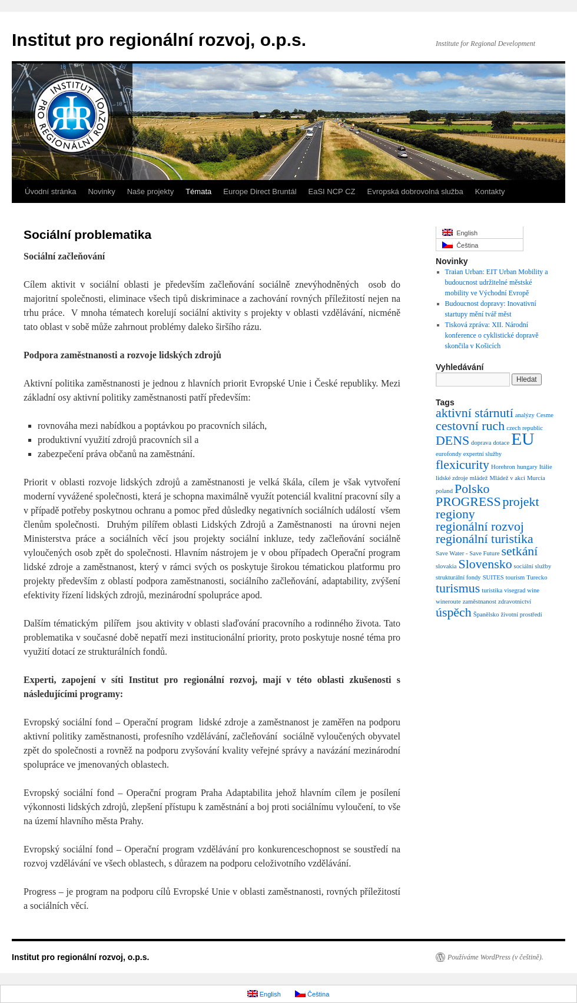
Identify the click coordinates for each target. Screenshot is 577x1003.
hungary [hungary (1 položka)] (527, 467)
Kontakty (490, 191)
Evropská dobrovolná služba (415, 191)
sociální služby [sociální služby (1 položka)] (533, 566)
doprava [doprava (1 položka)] (481, 442)
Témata (198, 191)
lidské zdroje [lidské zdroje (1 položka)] (452, 478)
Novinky (101, 191)
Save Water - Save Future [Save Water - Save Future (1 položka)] (467, 553)
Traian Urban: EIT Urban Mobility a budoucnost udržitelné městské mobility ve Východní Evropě (496, 282)
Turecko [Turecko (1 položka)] (536, 577)
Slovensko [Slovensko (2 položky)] (485, 564)
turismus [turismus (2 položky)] (458, 588)
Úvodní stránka (50, 191)
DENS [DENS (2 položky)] (452, 441)
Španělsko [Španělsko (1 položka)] (486, 614)
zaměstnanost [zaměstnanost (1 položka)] (479, 601)
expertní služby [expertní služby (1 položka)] (482, 454)
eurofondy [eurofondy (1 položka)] (449, 454)
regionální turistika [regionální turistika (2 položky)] (484, 539)
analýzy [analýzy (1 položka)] (525, 415)
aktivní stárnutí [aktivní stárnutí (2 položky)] (474, 413)
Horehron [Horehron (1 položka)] (503, 467)
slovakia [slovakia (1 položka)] (446, 566)
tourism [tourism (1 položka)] (515, 577)
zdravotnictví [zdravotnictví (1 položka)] (514, 601)
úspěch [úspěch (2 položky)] (454, 612)
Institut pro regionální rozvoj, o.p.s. (159, 39)
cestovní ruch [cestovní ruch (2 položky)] (470, 426)
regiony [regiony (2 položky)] (455, 514)
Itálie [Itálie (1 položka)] (545, 467)
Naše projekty (150, 191)
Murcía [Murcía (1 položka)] (536, 478)
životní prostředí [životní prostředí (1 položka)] (521, 614)
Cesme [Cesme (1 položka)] (544, 415)
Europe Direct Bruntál (259, 191)
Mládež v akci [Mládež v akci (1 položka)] (507, 478)
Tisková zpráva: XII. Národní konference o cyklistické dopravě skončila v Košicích (492, 335)
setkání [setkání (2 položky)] (519, 551)
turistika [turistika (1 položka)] (492, 590)
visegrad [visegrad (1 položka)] (514, 590)
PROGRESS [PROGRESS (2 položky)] (468, 502)
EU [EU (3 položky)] (522, 438)
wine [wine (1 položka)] (533, 590)
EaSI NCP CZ (332, 191)
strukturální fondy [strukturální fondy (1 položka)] (458, 577)
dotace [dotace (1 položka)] (501, 442)
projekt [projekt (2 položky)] (521, 502)
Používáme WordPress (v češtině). (495, 957)
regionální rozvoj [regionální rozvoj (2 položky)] (480, 526)
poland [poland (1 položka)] (444, 491)
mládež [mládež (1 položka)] (479, 478)
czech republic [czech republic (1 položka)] (524, 428)
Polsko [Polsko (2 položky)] (472, 489)
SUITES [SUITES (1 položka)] (493, 577)
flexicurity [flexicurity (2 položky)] (462, 465)
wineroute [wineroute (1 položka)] (448, 601)
